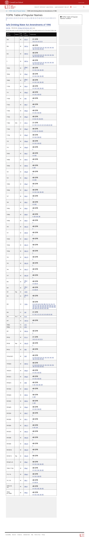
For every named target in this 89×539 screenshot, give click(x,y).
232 (45, 307)
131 (52, 305)
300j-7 (25, 104)
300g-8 (26, 172)
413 (38, 308)
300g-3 (26, 117)
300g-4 (26, 370)
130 (50, 305)
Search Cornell (81, 2)
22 (35, 119)
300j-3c (26, 331)
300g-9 (26, 147)
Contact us (19, 534)
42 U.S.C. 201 (28, 28)
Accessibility (8, 534)
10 (33, 41)
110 (47, 304)
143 (48, 47)
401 (33, 308)
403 (36, 308)
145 (53, 47)
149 (34, 167)
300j (25, 349)
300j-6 (25, 208)
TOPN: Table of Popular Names (17, 11)
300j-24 (26, 450)
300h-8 (26, 232)
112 (49, 304)
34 (35, 47)
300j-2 (25, 153)
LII (6, 11)
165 (51, 125)
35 (37, 47)
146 (33, 49)
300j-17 (26, 269)
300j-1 (25, 480)
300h (25, 382)
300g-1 (26, 74)
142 (46, 47)
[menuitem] (36, 7)
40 (38, 47)
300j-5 (25, 196)
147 (36, 49)
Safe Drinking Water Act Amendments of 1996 (28, 24)
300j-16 (26, 263)
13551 (25, 292)
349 (25, 312)
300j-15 (26, 257)
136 (36, 307)
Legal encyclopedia (59, 7)
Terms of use (37, 534)
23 (34, 106)
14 (38, 41)
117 (54, 304)
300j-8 (25, 214)
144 (50, 47)
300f (25, 356)
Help (32, 534)
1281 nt (26, 320)
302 (55, 307)
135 (34, 216)
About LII (36, 7)
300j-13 (26, 245)
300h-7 (26, 159)
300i (25, 98)
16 (41, 41)
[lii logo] (10, 7)
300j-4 (25, 86)
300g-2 (26, 92)
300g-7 (26, 184)
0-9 (7, 18)
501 (45, 308)
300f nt (26, 46)
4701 (25, 327)
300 (52, 307)
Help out (66, 7)
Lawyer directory (49, 7)
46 (37, 283)
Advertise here (26, 534)
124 (41, 47)
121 (36, 305)
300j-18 (26, 275)
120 (33, 305)
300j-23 (26, 443)
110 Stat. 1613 (21, 28)
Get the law (42, 7)
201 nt (26, 39)
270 (40, 49)
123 (40, 305)
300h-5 (26, 389)
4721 (25, 325)
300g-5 (26, 135)
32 (36, 304)
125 (45, 305)
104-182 (8, 28)
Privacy (43, 534)
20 (47, 125)
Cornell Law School (16, 2)
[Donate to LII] (70, 7)
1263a (25, 304)
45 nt (25, 316)
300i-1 (26, 419)
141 (43, 47)
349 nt (26, 123)
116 (51, 304)
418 (40, 308)
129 (48, 305)
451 (43, 49)
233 (38, 49)
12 (34, 41)
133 (33, 307)
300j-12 (26, 226)
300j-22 (26, 437)
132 (55, 305)
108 (44, 304)
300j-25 (26, 343)
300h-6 (26, 165)
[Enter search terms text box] (78, 7)
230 (43, 307)
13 (36, 41)
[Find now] (83, 7)
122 (38, 305)
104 (42, 304)
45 (35, 283)
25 (49, 125)
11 (37, 125)
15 (40, 41)
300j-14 (26, 251)
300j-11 (26, 425)
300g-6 (26, 141)
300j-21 (26, 431)
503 (48, 308)
